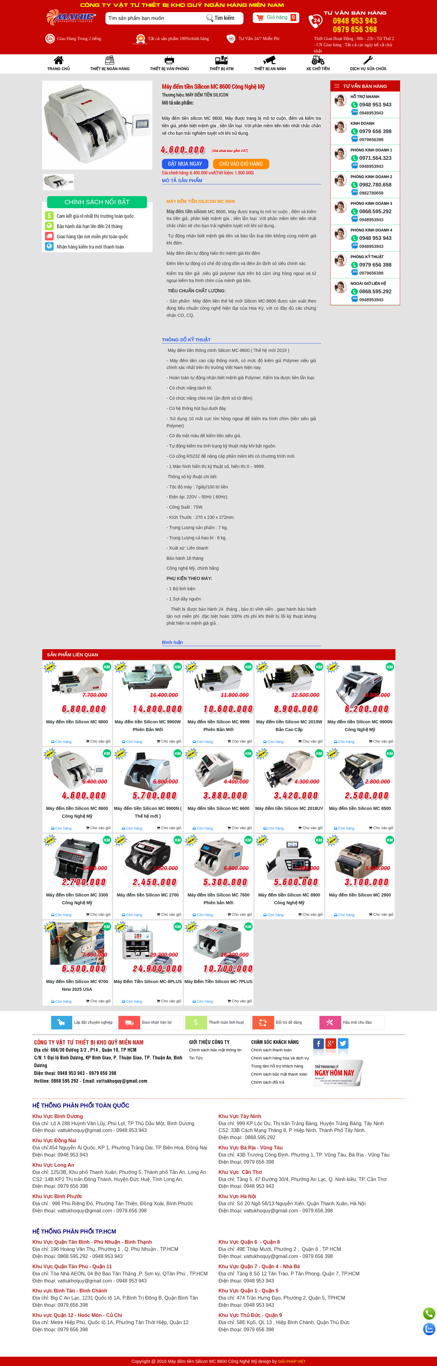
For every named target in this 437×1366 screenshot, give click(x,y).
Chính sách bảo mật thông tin (215, 1050)
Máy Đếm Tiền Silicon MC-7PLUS (219, 981)
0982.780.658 (375, 185)
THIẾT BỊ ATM (222, 69)
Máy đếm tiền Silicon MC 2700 (148, 894)
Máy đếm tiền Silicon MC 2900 (360, 894)
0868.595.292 (375, 211)
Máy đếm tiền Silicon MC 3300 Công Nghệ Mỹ (77, 898)
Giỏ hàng (276, 17)
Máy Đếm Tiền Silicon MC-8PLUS (148, 981)
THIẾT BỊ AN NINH (270, 69)
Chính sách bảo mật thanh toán (279, 1074)
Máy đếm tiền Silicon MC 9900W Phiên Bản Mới (148, 725)
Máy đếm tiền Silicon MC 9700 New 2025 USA (77, 985)
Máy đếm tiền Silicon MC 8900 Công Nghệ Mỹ (289, 898)
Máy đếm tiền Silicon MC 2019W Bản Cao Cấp (289, 725)
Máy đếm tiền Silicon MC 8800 (77, 721)
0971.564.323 (375, 158)
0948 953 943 (375, 105)
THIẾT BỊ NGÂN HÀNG (110, 69)
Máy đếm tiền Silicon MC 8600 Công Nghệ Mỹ (77, 812)
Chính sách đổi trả (267, 1082)
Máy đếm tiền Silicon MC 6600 (219, 808)
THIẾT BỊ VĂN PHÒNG (169, 69)
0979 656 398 (375, 131)
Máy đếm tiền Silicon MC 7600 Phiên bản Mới (219, 898)
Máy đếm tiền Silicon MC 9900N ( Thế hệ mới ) (147, 812)
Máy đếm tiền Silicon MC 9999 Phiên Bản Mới (219, 725)
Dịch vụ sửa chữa (368, 69)
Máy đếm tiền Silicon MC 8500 (360, 808)
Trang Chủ (58, 69)
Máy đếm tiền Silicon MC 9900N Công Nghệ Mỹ (360, 725)
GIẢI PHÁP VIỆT (291, 1361)
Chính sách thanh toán (271, 1050)
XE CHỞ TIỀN (318, 69)
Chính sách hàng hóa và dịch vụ (280, 1058)
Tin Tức (196, 1058)
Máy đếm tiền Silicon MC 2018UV (289, 808)
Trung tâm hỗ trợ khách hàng (277, 1066)
